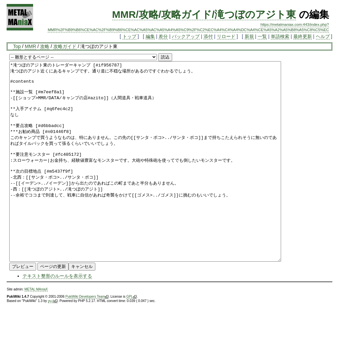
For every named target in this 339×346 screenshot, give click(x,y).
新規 (249, 36)
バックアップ (186, 36)
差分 (163, 36)
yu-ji (53, 341)
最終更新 (302, 36)
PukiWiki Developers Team (87, 336)
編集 (150, 36)
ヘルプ (323, 36)
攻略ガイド (64, 46)
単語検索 (280, 36)
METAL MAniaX (36, 329)
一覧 (262, 36)
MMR (30, 46)
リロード (226, 36)
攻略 (44, 46)
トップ (129, 36)
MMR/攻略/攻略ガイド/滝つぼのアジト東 (204, 14)
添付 (208, 36)
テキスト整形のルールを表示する (57, 315)
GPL (131, 336)
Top (17, 46)
